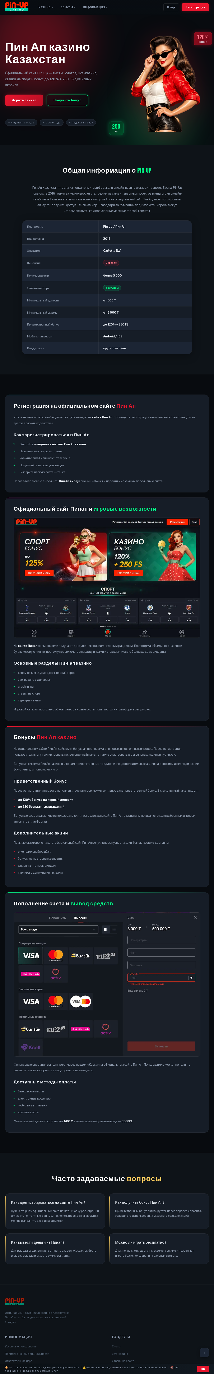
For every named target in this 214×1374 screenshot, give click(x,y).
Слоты (116, 1346)
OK (203, 1368)
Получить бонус (67, 100)
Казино (45, 7)
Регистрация (195, 7)
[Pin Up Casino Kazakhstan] (16, 7)
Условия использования (21, 1346)
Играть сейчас (24, 100)
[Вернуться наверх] (204, 1352)
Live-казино (120, 1353)
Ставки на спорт (123, 1360)
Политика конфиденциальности (27, 1353)
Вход (171, 7)
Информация (95, 7)
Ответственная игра (18, 1360)
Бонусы (68, 7)
